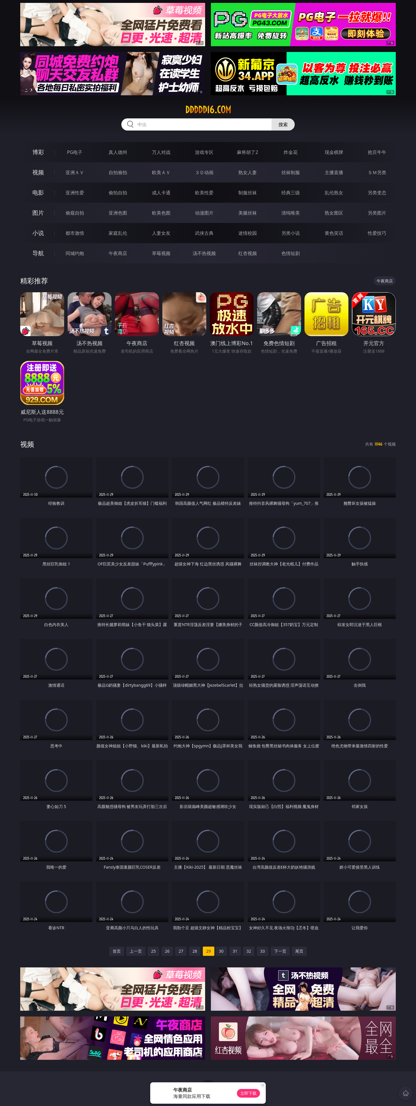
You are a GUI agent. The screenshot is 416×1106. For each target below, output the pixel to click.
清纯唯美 (290, 213)
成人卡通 (161, 192)
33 (262, 951)
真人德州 (118, 152)
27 (181, 951)
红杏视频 (247, 253)
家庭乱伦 (118, 233)
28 (194, 951)
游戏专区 (204, 152)
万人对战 (161, 152)
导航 (38, 253)
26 (167, 951)
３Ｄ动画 (204, 172)
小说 (38, 233)
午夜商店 (118, 253)
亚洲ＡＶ (75, 172)
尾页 (299, 951)
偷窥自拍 (75, 213)
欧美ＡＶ (161, 172)
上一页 (136, 951)
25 (153, 951)
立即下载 (248, 1093)
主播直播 (334, 172)
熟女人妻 (247, 172)
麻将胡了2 (247, 152)
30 (221, 951)
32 (248, 951)
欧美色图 (161, 213)
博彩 (38, 152)
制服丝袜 (247, 192)
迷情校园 (247, 233)
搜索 (283, 124)
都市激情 (75, 233)
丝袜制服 (290, 172)
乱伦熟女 (334, 192)
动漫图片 (204, 213)
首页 (117, 951)
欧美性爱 (204, 192)
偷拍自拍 (118, 192)
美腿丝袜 (247, 213)
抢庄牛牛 (377, 152)
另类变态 (377, 192)
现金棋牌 (334, 152)
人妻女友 (161, 233)
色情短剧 (290, 253)
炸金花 (291, 152)
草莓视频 (161, 253)
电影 (38, 192)
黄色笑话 (334, 233)
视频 (38, 172)
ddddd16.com (208, 110)
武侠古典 (204, 233)
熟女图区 (334, 213)
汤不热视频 (204, 253)
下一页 (280, 951)
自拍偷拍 (118, 172)
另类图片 (377, 213)
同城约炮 (75, 253)
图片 (38, 213)
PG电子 (74, 152)
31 (235, 951)
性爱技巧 (377, 233)
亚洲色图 (118, 213)
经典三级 (290, 192)
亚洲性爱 (75, 192)
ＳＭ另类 (377, 172)
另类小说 (290, 233)
